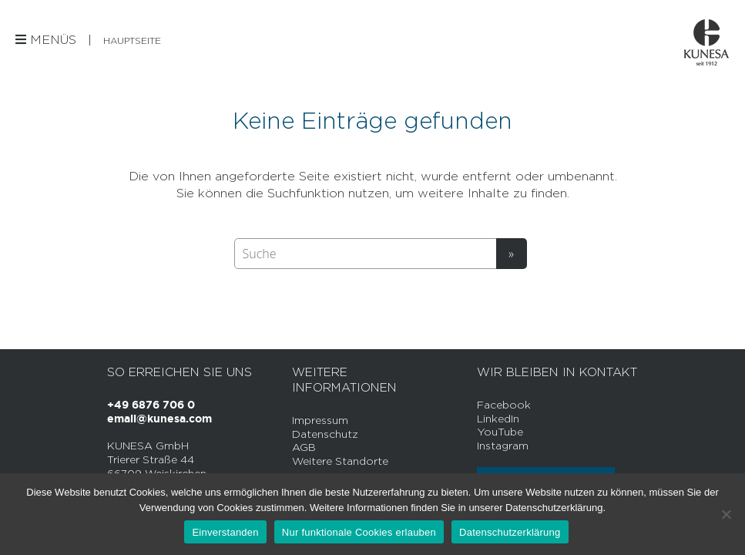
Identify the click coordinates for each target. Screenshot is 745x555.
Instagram (503, 445)
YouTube (500, 431)
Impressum (320, 420)
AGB (304, 446)
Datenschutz (325, 433)
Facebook (504, 404)
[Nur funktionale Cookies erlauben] (725, 514)
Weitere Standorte (340, 460)
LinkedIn (498, 418)
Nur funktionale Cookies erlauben (359, 532)
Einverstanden (225, 532)
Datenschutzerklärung (509, 532)
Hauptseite (132, 40)
